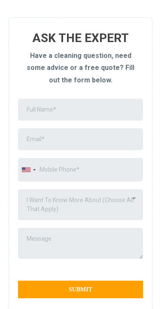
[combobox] (28, 169)
